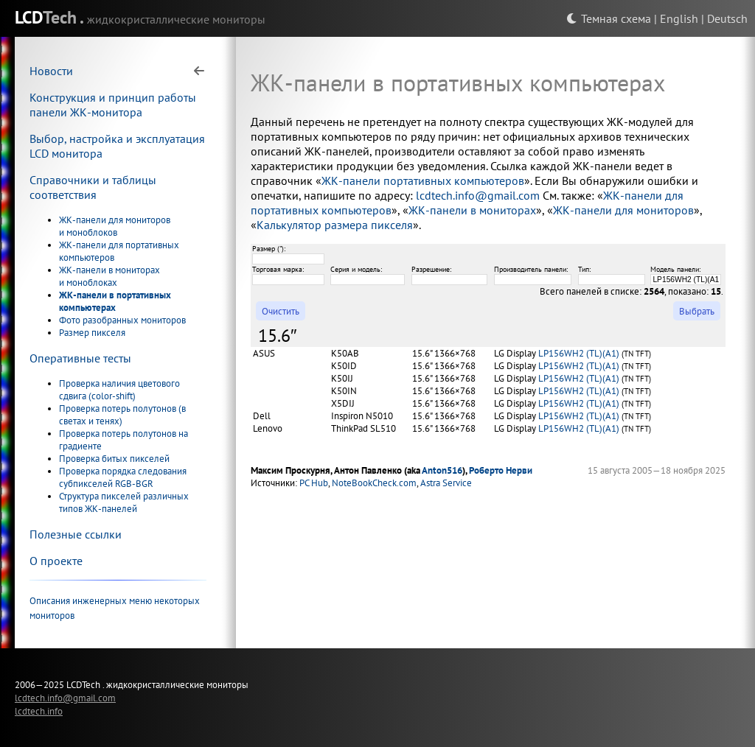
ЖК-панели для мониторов (623, 210)
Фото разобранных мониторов (122, 320)
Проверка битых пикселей (114, 458)
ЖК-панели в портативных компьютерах (115, 301)
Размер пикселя (92, 332)
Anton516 (442, 470)
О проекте (56, 560)
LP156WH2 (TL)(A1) (578, 353)
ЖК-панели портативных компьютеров (422, 180)
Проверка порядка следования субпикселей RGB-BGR (123, 477)
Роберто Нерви (500, 470)
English (679, 18)
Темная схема (608, 18)
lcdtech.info (39, 711)
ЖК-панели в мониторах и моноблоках (109, 276)
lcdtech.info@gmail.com (478, 195)
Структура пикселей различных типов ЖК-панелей (124, 502)
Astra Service (446, 483)
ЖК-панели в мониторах (472, 210)
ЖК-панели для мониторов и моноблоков (114, 226)
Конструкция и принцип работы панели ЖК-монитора (112, 104)
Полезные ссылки (75, 534)
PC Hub (313, 483)
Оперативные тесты (80, 358)
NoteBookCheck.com (374, 483)
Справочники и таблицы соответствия (92, 187)
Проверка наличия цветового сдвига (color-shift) (119, 389)
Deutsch (727, 18)
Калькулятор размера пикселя (335, 224)
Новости (51, 70)
